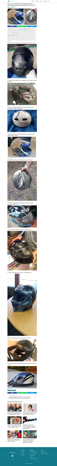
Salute (41, 1)
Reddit (8, 336)
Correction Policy (33, 453)
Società (44, 1)
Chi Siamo (23, 451)
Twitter (8, 105)
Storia (48, 1)
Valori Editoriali (32, 455)
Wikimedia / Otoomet (10, 388)
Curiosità (37, 1)
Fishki (8, 132)
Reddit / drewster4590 (10, 158)
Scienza (33, 1)
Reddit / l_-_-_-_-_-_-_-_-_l (10, 201)
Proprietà (31, 456)
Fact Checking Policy (33, 451)
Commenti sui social (33, 458)
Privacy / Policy (43, 451)
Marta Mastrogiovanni (13, 6)
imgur (8, 78)
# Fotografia (10, 390)
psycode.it (23, 455)
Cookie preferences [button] (44, 453)
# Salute (14, 390)
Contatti (22, 453)
